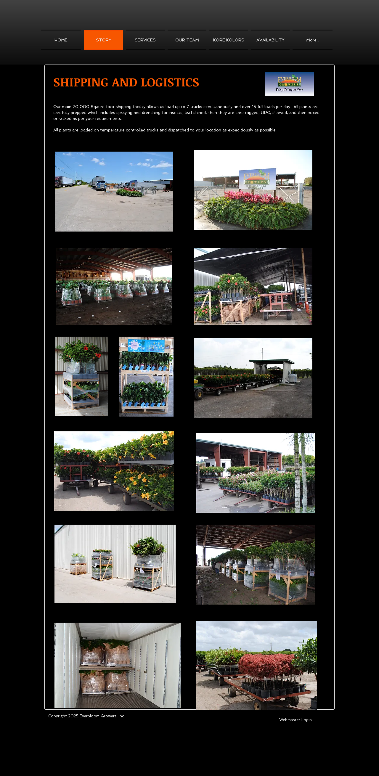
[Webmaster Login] (295, 720)
